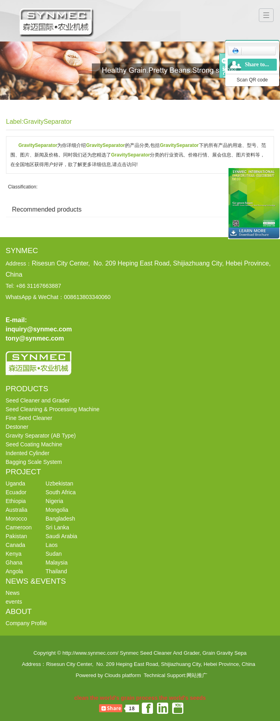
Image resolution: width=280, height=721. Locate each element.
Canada (15, 545)
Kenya (14, 554)
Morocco (16, 518)
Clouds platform (123, 675)
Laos (52, 545)
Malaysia (57, 562)
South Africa (61, 492)
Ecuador (16, 492)
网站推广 (197, 675)
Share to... (257, 64)
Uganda (15, 483)
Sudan (54, 554)
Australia (16, 510)
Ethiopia (16, 501)
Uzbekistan (59, 483)
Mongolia (57, 510)
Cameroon (19, 527)
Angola (14, 571)
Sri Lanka (57, 527)
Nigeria (54, 501)
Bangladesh (60, 518)
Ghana (14, 562)
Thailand (56, 571)
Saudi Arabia (61, 536)
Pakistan (16, 536)
